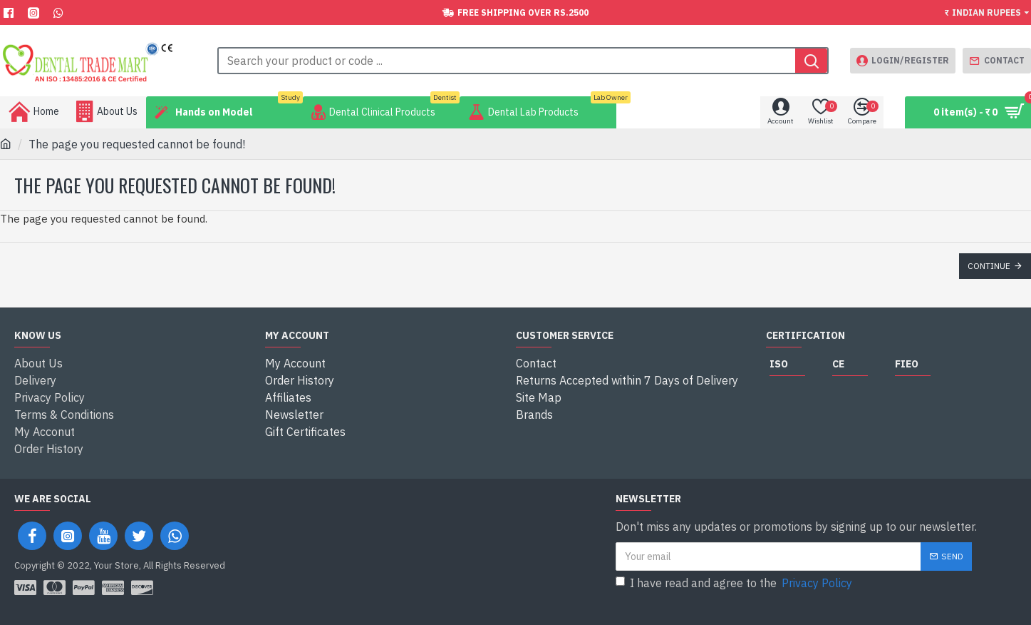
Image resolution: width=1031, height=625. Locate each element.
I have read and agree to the (735, 582)
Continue (989, 265)
